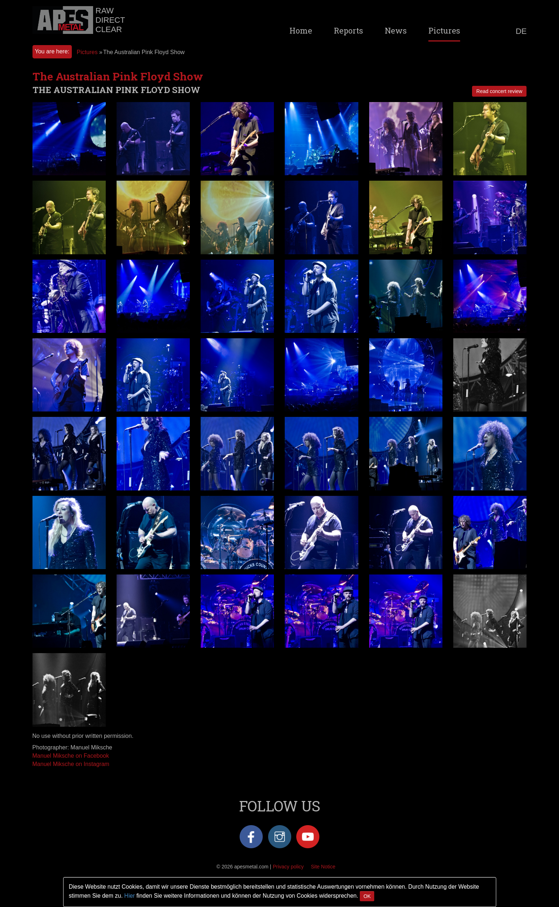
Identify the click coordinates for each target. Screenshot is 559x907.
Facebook (251, 836)
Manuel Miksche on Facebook (70, 756)
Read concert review (499, 91)
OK (367, 896)
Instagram (279, 836)
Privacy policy (288, 866)
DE (521, 31)
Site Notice (323, 866)
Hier (129, 896)
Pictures (444, 30)
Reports (348, 30)
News (396, 30)
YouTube (307, 836)
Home (300, 30)
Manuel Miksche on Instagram (70, 764)
